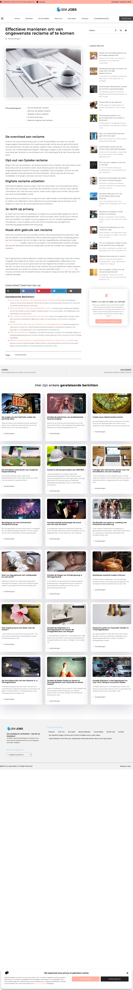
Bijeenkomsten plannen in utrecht (112, 256)
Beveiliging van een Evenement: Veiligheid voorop (16, 523)
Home (17, 18)
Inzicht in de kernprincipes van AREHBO (65, 470)
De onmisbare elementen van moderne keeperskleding (20, 471)
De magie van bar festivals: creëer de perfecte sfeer (19, 418)
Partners (29, 18)
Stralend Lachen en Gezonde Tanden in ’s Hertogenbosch (111, 629)
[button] (127, 973)
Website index (125, 766)
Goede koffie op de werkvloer (110, 102)
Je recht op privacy (35, 117)
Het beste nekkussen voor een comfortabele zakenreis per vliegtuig (110, 196)
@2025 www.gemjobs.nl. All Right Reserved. (16, 766)
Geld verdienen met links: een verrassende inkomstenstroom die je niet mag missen (80, 738)
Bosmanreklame (12, 243)
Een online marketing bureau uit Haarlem (29, 316)
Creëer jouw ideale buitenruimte (108, 417)
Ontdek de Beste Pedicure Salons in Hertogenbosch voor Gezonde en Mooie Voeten (65, 682)
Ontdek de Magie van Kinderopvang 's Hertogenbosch (64, 576)
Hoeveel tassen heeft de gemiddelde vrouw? (31, 308)
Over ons (58, 18)
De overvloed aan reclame (38, 108)
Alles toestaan (85, 979)
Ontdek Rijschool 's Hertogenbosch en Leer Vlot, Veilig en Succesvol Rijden (110, 681)
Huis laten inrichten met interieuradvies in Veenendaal (35, 300)
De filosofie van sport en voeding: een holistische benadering (110, 523)
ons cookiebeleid (40, 983)
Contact (85, 18)
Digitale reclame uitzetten (38, 114)
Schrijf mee (111, 732)
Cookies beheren (114, 979)
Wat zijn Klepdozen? (19, 332)
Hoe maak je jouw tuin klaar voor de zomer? (18, 629)
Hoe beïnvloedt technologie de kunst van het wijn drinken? (64, 523)
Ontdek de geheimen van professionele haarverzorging (65, 418)
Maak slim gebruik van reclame (40, 120)
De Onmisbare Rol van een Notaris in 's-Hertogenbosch (36, 324)
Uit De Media (43, 18)
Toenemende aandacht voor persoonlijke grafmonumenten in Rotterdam (112, 117)
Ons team (72, 18)
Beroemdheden (84, 732)
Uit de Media (98, 732)
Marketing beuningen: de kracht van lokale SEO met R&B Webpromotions (113, 71)
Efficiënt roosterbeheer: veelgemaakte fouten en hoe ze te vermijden (42, 340)
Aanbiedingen (14, 39)
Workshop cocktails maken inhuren (109, 575)
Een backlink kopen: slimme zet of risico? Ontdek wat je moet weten (74, 735)
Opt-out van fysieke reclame (39, 111)
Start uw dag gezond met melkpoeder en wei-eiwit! (19, 576)
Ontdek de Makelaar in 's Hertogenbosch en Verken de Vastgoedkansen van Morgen (60, 629)
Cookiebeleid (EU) (101, 18)
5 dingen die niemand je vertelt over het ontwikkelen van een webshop (111, 471)
